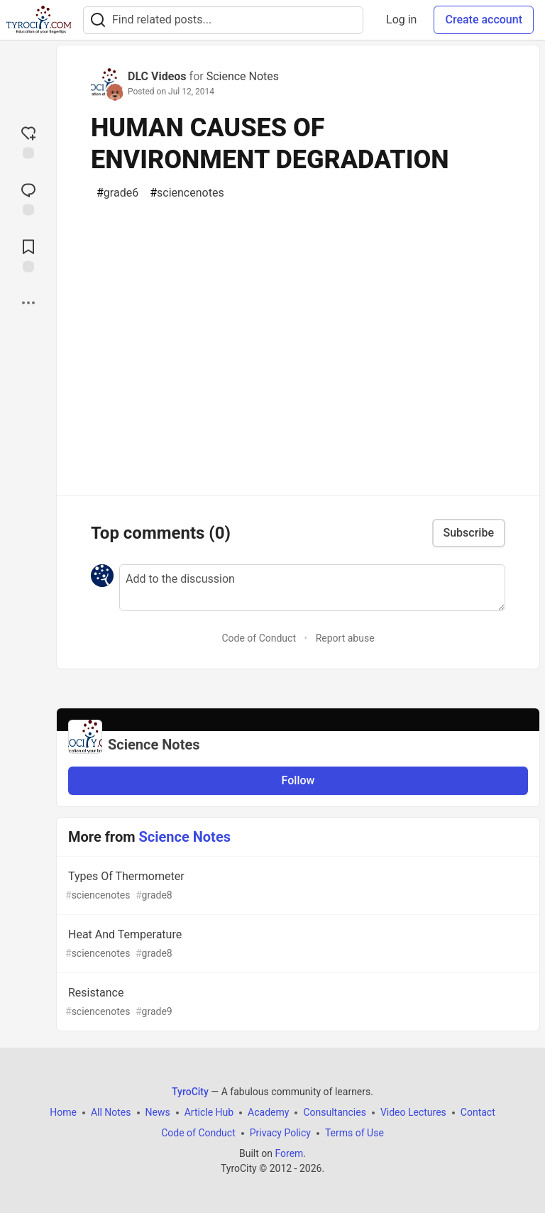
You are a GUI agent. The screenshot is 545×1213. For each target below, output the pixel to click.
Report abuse (345, 638)
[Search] (98, 20)
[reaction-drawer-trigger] (28, 141)
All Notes (111, 1112)
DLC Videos (157, 76)
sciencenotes (187, 193)
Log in (401, 19)
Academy (268, 1112)
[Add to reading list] (28, 255)
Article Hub (209, 1112)
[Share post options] (28, 303)
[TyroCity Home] (39, 20)
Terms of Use (354, 1132)
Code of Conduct (258, 638)
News (157, 1112)
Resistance (296, 1002)
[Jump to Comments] (28, 198)
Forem (289, 1153)
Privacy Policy (280, 1132)
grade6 (117, 193)
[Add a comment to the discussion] (312, 587)
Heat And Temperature (296, 944)
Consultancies (334, 1112)
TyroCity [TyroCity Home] (190, 1091)
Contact (478, 1112)
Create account (483, 19)
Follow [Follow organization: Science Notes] (298, 780)
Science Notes (243, 76)
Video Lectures (413, 1112)
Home (63, 1112)
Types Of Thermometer (296, 886)
